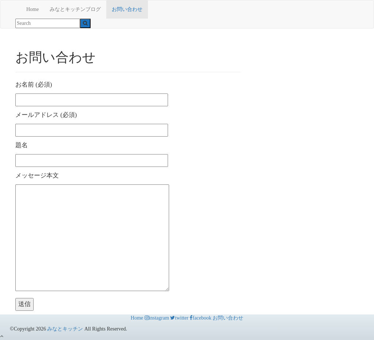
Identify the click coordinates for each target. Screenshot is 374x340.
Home (32, 9)
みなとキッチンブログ (75, 9)
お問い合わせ (127, 9)
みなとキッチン (65, 329)
